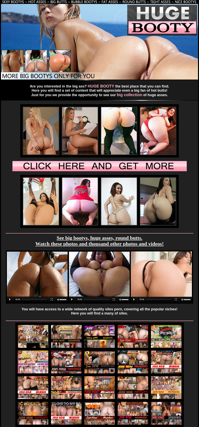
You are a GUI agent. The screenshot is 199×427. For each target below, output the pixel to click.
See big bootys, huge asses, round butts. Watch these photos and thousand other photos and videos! (99, 241)
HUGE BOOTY (101, 86)
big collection (129, 95)
